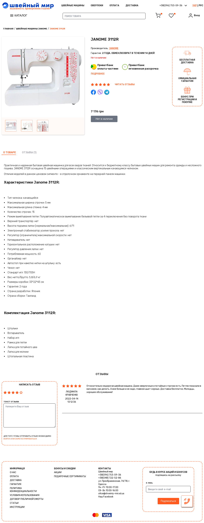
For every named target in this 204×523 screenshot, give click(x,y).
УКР (195, 5)
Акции (58, 472)
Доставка (132, 5)
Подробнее (98, 73)
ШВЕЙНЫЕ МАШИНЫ (72, 5)
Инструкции (17, 507)
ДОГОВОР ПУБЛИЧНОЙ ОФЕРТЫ (26, 499)
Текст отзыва (11, 402)
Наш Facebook (105, 496)
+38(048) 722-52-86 (109, 477)
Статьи (14, 503)
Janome (113, 48)
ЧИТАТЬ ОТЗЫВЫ (125, 84)
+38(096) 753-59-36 (109, 474)
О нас (13, 472)
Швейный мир (105, 471)
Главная (8, 28)
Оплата (114, 5)
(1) (35, 152)
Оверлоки (97, 5)
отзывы (27, 152)
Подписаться (168, 501)
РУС (201, 5)
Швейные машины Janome (31, 28)
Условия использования (24, 495)
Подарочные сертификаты (70, 476)
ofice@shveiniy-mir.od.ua (111, 493)
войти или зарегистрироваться (20, 439)
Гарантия (15, 484)
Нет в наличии (104, 118)
